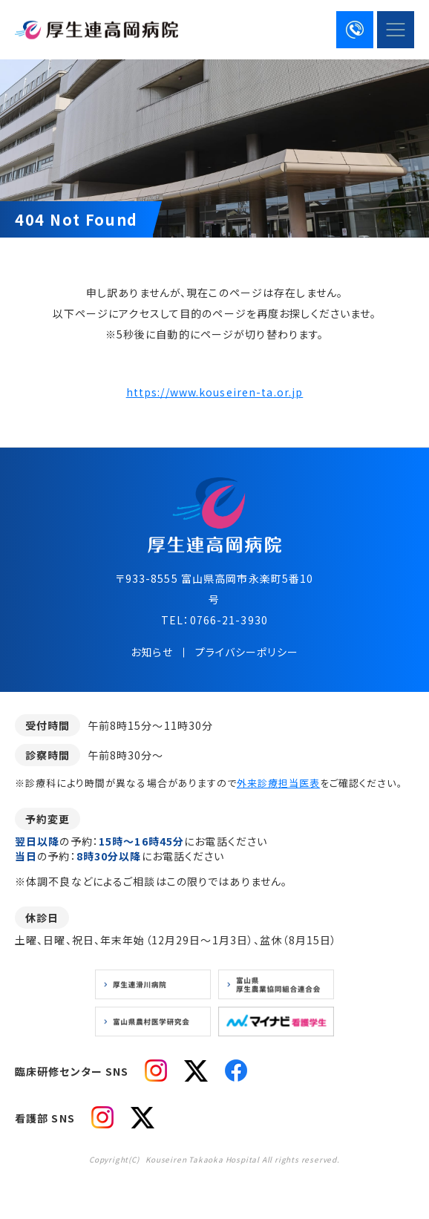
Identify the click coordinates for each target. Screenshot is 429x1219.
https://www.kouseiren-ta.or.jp (215, 392)
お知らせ (151, 651)
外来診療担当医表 (278, 783)
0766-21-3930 (229, 619)
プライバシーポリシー (246, 651)
